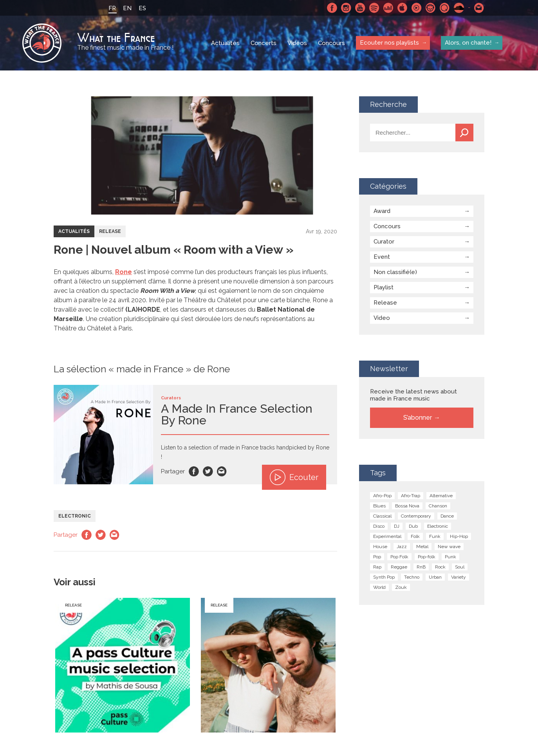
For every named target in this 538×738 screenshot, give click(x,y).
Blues (379, 506)
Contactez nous (479, 8)
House (380, 546)
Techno (411, 577)
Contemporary (416, 516)
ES (142, 8)
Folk (415, 536)
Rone (123, 272)
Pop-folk (426, 556)
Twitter (208, 471)
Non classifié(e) (395, 272)
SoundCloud (459, 8)
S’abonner (417, 417)
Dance (447, 516)
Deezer (388, 8)
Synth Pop (384, 577)
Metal (422, 546)
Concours (331, 43)
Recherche (464, 132)
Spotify (374, 8)
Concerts (263, 43)
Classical (382, 516)
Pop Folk (399, 556)
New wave (449, 546)
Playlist (384, 287)
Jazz (402, 546)
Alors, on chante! (468, 42)
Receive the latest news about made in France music (413, 395)
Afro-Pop (382, 495)
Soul (459, 567)
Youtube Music (417, 8)
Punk (450, 556)
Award (382, 211)
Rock (440, 567)
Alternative (441, 495)
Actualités (225, 43)
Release (110, 231)
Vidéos (297, 43)
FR (112, 8)
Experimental (387, 536)
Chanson (438, 506)
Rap (377, 567)
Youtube (360, 8)
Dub (413, 526)
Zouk (401, 587)
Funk (435, 536)
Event (382, 256)
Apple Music (402, 8)
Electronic (74, 516)
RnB (421, 567)
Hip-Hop (459, 536)
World (379, 587)
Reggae (399, 567)
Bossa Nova (407, 506)
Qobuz (445, 8)
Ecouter (294, 477)
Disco (379, 526)
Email (222, 471)
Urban (435, 577)
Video (382, 317)
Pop (377, 556)
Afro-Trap (410, 495)
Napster (431, 8)
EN (127, 8)
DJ (396, 526)
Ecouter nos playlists (389, 42)
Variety (458, 577)
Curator (384, 241)
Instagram (346, 8)
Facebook (332, 8)
